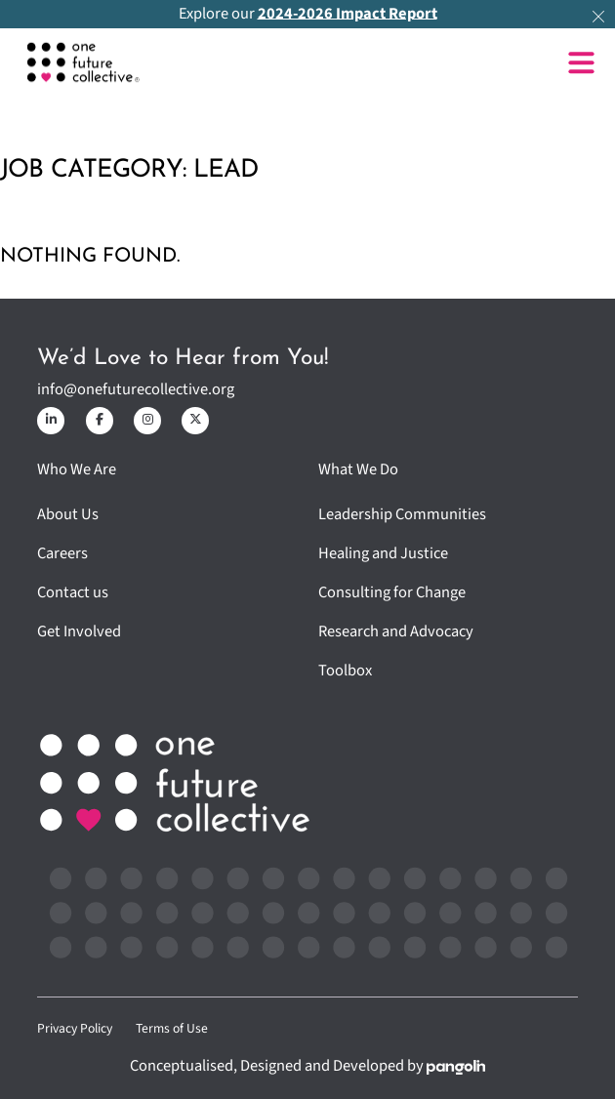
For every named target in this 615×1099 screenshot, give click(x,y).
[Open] (581, 63)
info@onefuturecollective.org (135, 390)
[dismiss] (598, 16)
